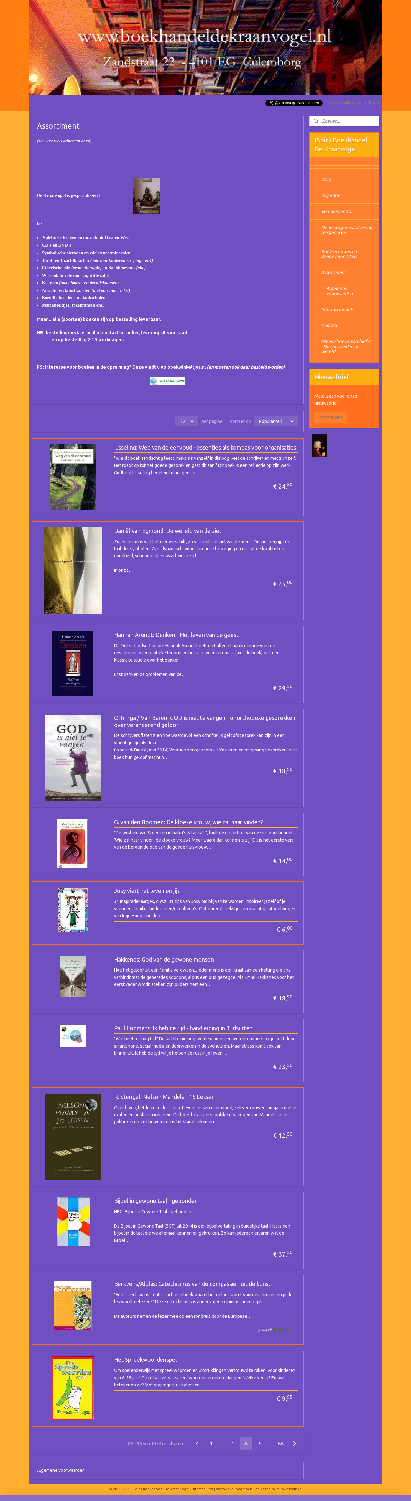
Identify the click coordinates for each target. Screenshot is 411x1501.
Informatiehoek (337, 309)
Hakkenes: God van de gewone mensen (164, 959)
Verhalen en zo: (336, 211)
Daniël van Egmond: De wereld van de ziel (167, 530)
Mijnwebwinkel (289, 1489)
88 (281, 1443)
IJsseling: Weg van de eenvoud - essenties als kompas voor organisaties (205, 447)
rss (211, 1489)
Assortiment (333, 272)
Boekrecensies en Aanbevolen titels (339, 254)
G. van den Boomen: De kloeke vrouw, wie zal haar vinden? (188, 822)
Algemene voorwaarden (61, 1470)
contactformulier (120, 332)
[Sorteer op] (276, 421)
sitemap (199, 1489)
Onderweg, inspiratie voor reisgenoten (347, 230)
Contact (329, 325)
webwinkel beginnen (234, 1489)
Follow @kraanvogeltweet (355, 102)
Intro (326, 179)
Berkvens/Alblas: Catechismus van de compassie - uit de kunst (192, 1284)
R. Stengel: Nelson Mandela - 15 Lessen (164, 1097)
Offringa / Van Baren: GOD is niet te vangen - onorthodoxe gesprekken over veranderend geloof (204, 721)
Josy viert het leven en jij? (147, 891)
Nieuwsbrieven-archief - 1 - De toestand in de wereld (347, 346)
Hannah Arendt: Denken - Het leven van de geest (176, 634)
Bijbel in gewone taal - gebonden (156, 1200)
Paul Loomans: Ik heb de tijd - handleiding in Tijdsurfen (183, 1028)
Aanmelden (330, 417)
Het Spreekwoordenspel (145, 1359)
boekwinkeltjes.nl (186, 367)
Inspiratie (330, 195)
